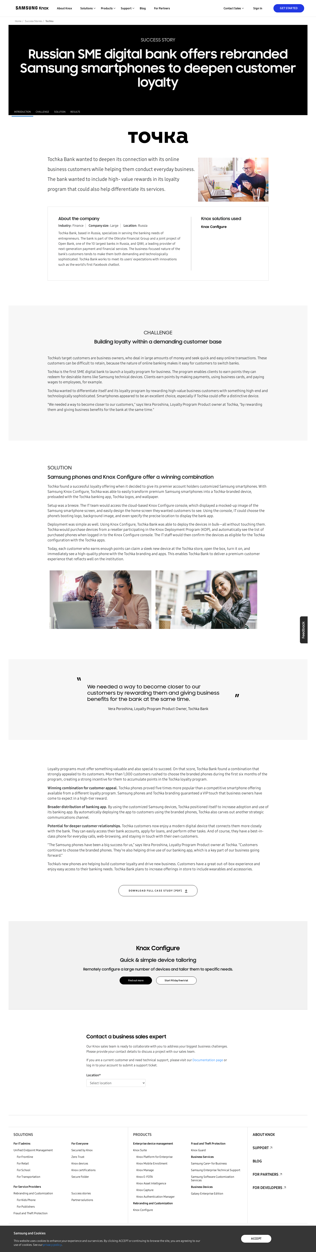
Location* (93, 1075)
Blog (143, 8)
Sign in (257, 8)
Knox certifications (83, 1170)
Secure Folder (80, 1177)
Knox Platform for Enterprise (154, 1157)
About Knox (64, 8)
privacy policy (52, 1245)
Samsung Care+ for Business (209, 1163)
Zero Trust (77, 1157)
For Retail (23, 1163)
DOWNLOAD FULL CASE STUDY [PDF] (156, 890)
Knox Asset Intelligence (151, 1183)
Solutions (23, 1134)
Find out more (135, 980)
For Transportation (28, 1177)
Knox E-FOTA (144, 1177)
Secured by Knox (82, 1150)
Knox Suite (140, 1150)
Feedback (303, 629)
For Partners (162, 8)
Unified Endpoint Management (33, 1150)
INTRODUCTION (22, 111)
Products (142, 1134)
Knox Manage (145, 1170)
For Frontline (25, 1157)
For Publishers (26, 1206)
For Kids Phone (26, 1200)
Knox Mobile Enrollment (151, 1163)
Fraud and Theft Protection (30, 1213)
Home (18, 21)
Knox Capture (144, 1190)
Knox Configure (214, 227)
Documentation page (207, 1060)
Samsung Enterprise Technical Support (215, 1170)
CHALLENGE (42, 111)
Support (261, 1148)
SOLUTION (59, 111)
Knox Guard (198, 1150)
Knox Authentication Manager (155, 1196)
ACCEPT (256, 1238)
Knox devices (79, 1163)
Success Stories (33, 21)
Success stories (81, 1193)
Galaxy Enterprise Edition (207, 1193)
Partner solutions (82, 1200)
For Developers (267, 1187)
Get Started (289, 8)
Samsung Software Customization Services (212, 1178)
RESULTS (75, 111)
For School (23, 1170)
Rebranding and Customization (33, 1193)
